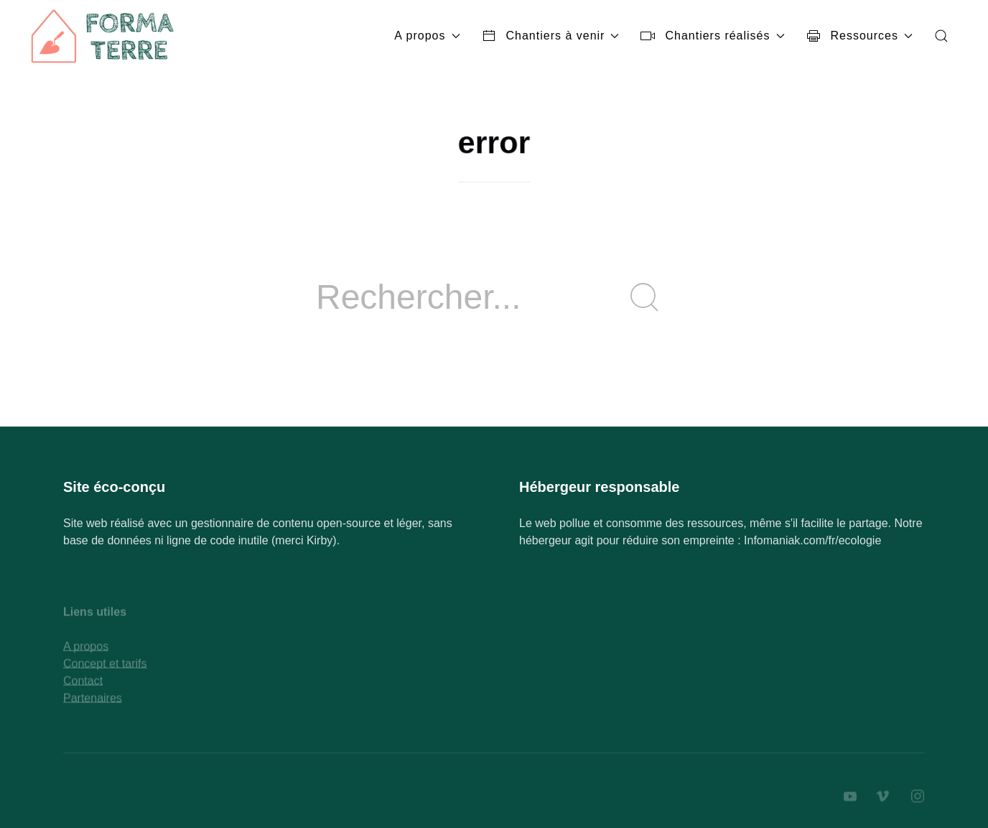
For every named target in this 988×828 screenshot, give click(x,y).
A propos (427, 35)
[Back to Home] (104, 36)
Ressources (859, 36)
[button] (941, 36)
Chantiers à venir (551, 36)
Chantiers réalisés (712, 36)
